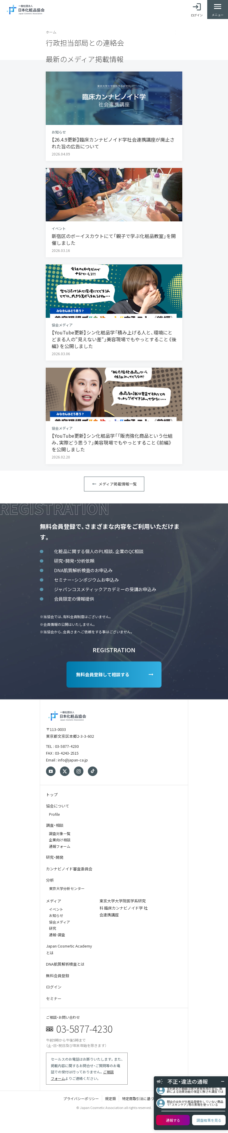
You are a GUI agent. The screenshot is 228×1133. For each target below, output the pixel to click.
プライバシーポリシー (81, 1098)
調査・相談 (55, 825)
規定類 (110, 1098)
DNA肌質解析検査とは (65, 964)
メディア (53, 901)
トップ (52, 794)
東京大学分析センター (67, 888)
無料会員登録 (57, 975)
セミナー (53, 998)
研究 (52, 928)
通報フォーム (59, 846)
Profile (54, 814)
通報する (173, 1120)
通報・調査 (57, 934)
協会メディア (59, 921)
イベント (56, 909)
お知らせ (56, 915)
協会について (57, 806)
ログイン (53, 987)
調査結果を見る (209, 1120)
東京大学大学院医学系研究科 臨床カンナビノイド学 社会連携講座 (123, 908)
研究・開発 (55, 857)
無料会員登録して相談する (102, 674)
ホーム (51, 31)
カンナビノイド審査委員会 (69, 869)
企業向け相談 (59, 839)
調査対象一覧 (59, 833)
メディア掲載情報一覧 (118, 484)
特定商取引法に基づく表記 (143, 1098)
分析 (50, 880)
